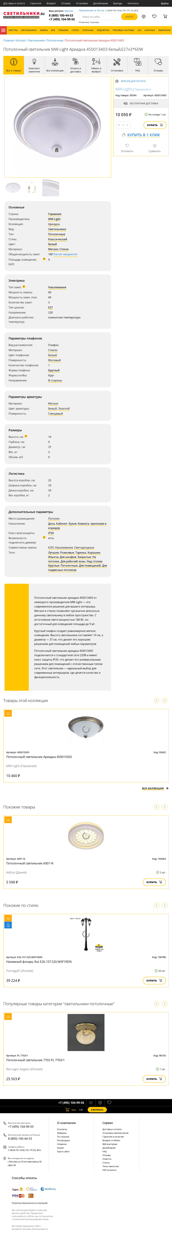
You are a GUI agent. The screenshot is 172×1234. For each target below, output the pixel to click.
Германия (54, 214)
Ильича (53, 557)
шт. (71, 1110)
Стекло (64, 249)
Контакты (133, 3)
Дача (51, 523)
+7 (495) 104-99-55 (62, 19)
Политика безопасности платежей (29, 1203)
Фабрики (62, 1132)
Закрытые (84, 557)
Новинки (62, 1144)
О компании (66, 1123)
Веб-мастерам (109, 1144)
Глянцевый (55, 413)
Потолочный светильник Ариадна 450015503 (39, 757)
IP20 (51, 533)
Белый (52, 244)
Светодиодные (84, 547)
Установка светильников (115, 1132)
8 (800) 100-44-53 (61, 15)
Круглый (54, 370)
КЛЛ (51, 547)
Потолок (54, 518)
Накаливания (57, 287)
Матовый (54, 360)
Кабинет (61, 523)
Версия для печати (133, 81)
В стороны (55, 380)
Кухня (72, 523)
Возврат (51, 3)
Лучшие (53, 552)
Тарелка (80, 552)
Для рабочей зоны (73, 561)
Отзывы (66, 3)
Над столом (94, 561)
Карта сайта (63, 1151)
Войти (165, 3)
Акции (60, 1147)
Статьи (106, 1162)
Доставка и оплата (14, 3)
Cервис (107, 1123)
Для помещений (90, 565)
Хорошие (94, 552)
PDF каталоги (109, 1169)
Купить (155, 125)
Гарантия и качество (113, 1136)
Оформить (97, 1109)
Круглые (53, 565)
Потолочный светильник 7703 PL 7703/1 (35, 1060)
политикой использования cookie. (31, 1219)
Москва (68, 11)
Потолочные (55, 40)
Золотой (64, 408)
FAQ (104, 1151)
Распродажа (63, 1140)
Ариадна (54, 224)
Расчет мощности (65, 254)
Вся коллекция (155, 788)
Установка (82, 3)
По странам (63, 1136)
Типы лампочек (110, 1166)
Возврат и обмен (111, 1140)
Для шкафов (68, 557)
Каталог (3, 30)
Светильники (36, 40)
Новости (106, 1158)
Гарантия (35, 3)
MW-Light (54, 219)
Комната (83, 523)
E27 (50, 307)
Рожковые (67, 552)
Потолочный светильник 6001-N (29, 863)
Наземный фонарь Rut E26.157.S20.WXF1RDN (39, 962)
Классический (57, 239)
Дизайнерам (100, 3)
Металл (53, 249)
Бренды (117, 3)
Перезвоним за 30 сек (91, 10)
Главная (8, 40)
